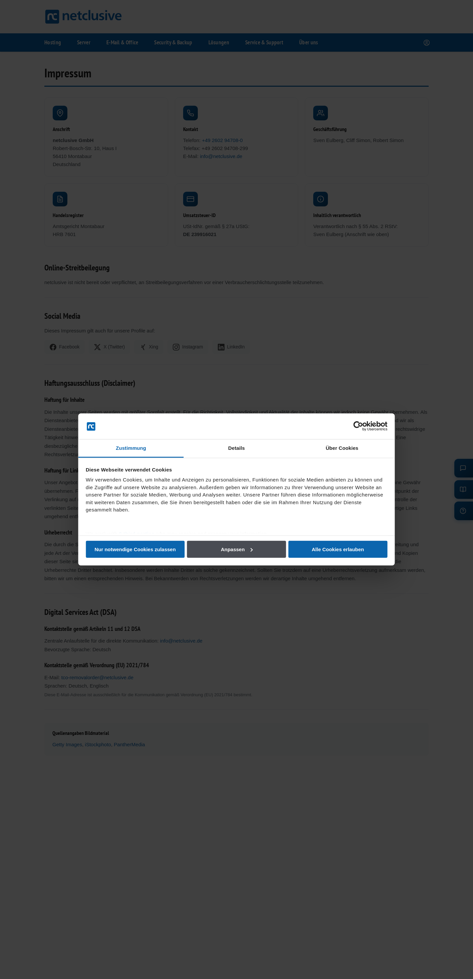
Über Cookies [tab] (336, 448)
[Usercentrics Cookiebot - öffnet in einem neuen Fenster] (350, 426)
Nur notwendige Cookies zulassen (140, 549)
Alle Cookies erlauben (332, 549)
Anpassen (237, 549)
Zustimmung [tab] (136, 448)
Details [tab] (236, 448)
